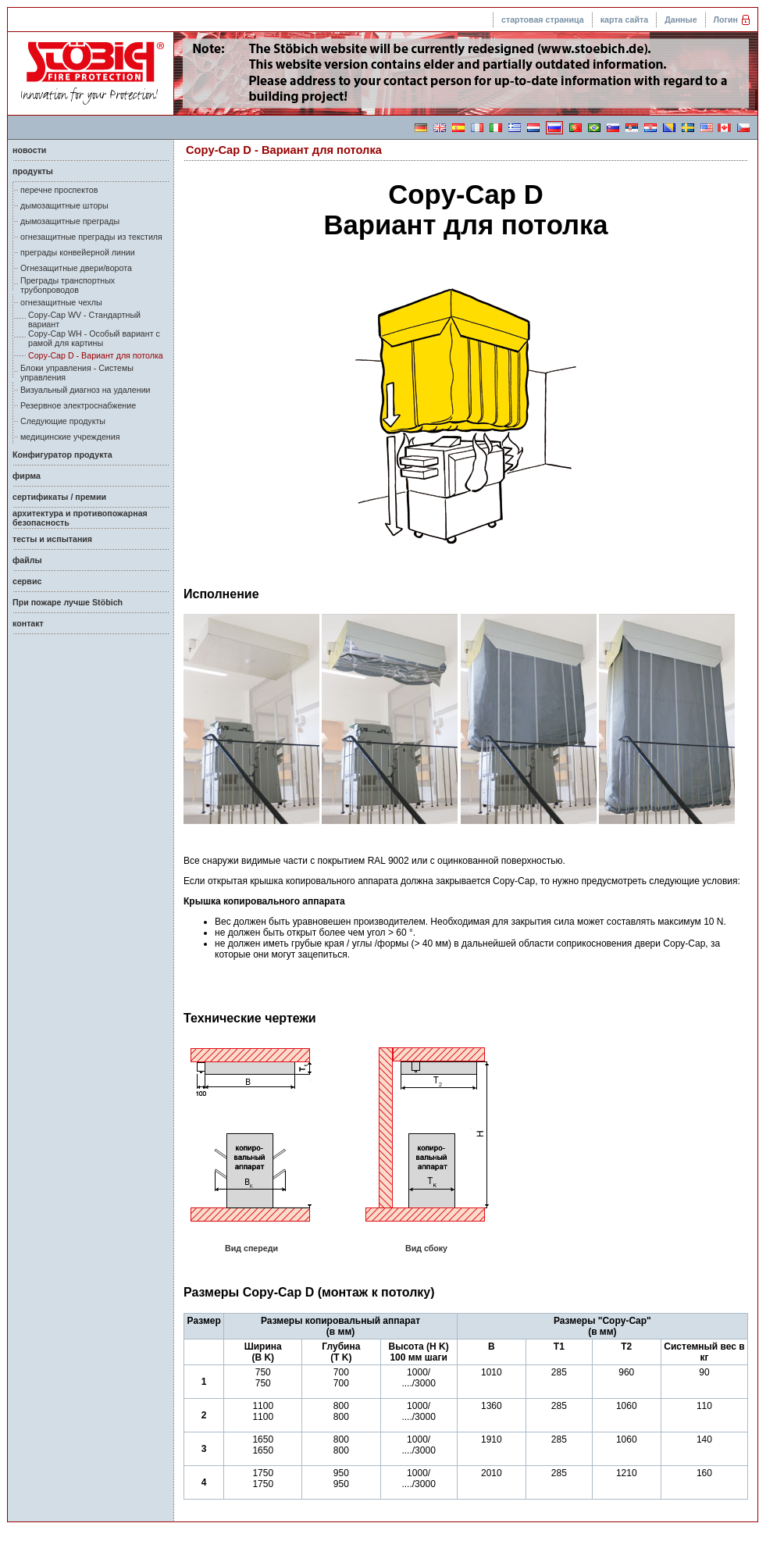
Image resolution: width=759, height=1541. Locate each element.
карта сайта (624, 19)
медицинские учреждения (69, 436)
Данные (681, 19)
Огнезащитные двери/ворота (76, 268)
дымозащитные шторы (64, 205)
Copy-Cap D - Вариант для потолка (95, 355)
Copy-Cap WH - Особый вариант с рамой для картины (94, 338)
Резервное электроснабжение (78, 405)
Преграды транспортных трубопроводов (67, 285)
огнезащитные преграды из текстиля (91, 236)
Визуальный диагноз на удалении (85, 389)
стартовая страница (542, 19)
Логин (726, 19)
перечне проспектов (59, 189)
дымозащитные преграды (69, 221)
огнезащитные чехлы (61, 302)
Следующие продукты (62, 421)
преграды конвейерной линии (77, 252)
